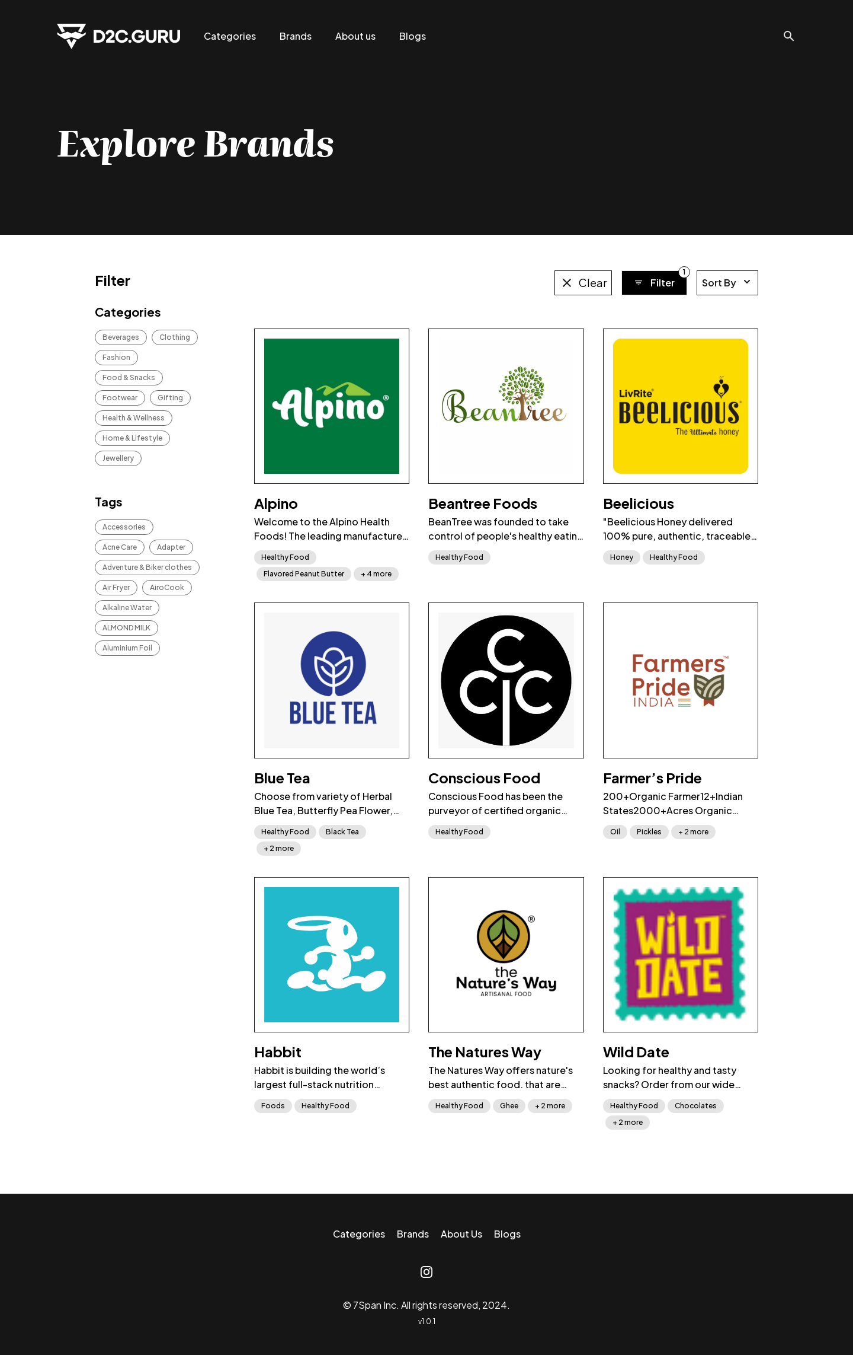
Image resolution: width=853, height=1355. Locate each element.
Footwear (119, 397)
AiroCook (167, 587)
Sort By (727, 282)
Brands (296, 36)
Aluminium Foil (127, 647)
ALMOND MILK (126, 627)
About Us (461, 1234)
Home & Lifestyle (132, 437)
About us (355, 36)
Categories (230, 36)
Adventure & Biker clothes (147, 567)
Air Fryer (116, 587)
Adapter (171, 547)
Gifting (170, 397)
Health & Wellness (133, 417)
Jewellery (118, 458)
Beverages (120, 337)
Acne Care (119, 547)
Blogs (412, 36)
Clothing (174, 337)
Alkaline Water (127, 607)
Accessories (124, 526)
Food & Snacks (128, 377)
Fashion (116, 357)
